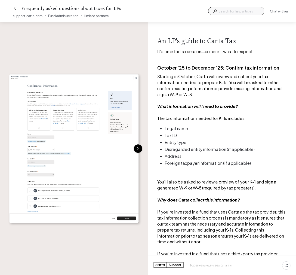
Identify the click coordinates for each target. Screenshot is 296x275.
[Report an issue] (286, 265)
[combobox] (236, 11)
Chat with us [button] (279, 11)
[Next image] (138, 148)
